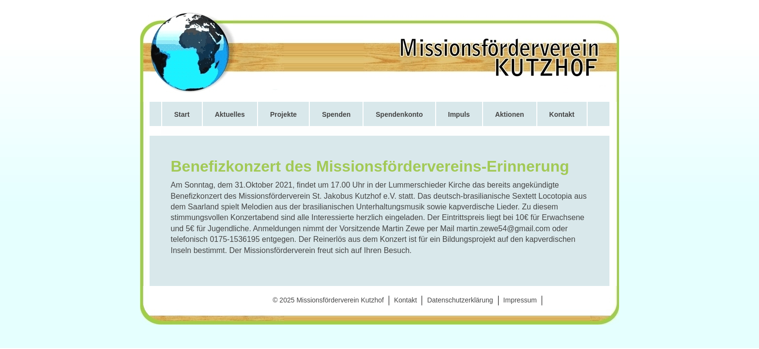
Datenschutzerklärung (460, 300)
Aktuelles (230, 114)
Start (182, 114)
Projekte (283, 114)
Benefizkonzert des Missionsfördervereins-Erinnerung (370, 166)
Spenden (336, 114)
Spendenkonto (399, 114)
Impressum (520, 300)
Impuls (459, 114)
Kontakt (562, 114)
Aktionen (509, 114)
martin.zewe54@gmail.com (503, 228)
